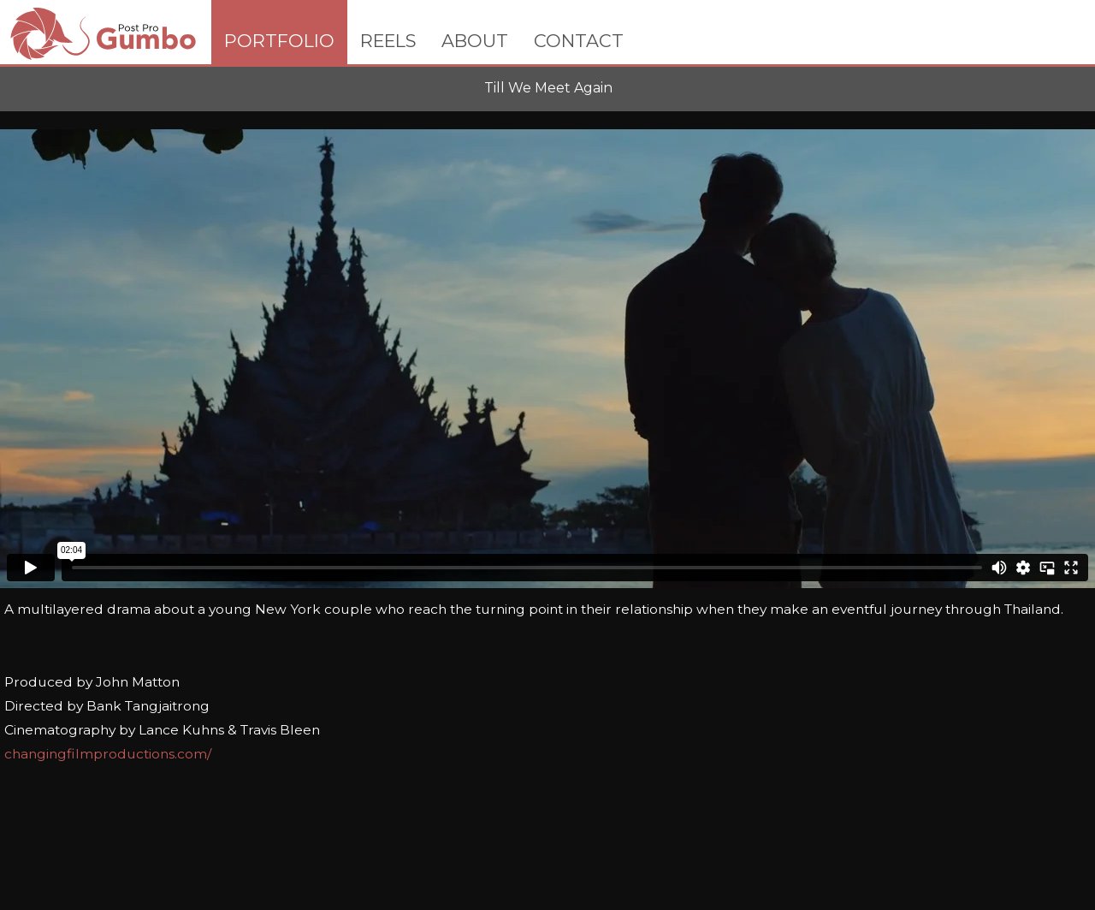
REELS (388, 40)
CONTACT (579, 40)
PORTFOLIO (279, 40)
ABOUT (474, 40)
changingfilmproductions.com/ (107, 754)
